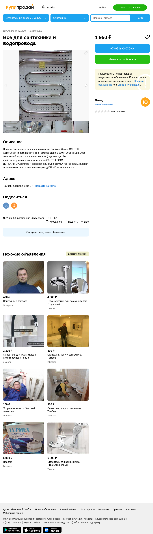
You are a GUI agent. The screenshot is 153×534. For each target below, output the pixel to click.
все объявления (104, 104)
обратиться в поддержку (87, 522)
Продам (7, 462)
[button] (86, 52)
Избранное (56, 221)
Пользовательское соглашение (110, 518)
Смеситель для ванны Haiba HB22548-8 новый (63, 463)
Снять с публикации (129, 84)
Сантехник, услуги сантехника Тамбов (64, 356)
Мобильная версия (13, 513)
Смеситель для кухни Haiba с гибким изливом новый (19, 356)
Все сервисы (88, 509)
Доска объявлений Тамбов (17, 509)
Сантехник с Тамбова (15, 301)
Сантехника (35, 31)
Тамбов (51, 7)
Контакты (131, 509)
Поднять (73, 221)
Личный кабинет (68, 509)
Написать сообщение (122, 59)
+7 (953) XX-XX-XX (122, 48)
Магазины (103, 509)
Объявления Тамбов (14, 31)
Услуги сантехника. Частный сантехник (19, 410)
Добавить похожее (77, 254)
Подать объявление (130, 7)
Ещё (86, 221)
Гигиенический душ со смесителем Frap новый (67, 302)
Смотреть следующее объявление (45, 232)
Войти (102, 7)
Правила (117, 509)
